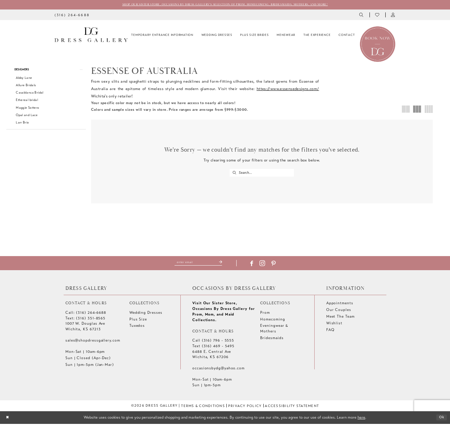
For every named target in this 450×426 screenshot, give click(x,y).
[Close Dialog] (8, 419)
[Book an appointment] (378, 44)
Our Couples (338, 312)
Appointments (339, 305)
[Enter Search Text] (262, 174)
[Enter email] (198, 264)
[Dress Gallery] (91, 35)
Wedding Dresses (145, 314)
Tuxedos (137, 328)
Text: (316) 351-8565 (85, 320)
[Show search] (362, 15)
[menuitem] (72, 15)
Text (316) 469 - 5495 (213, 348)
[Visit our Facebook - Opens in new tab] (255, 266)
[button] (393, 15)
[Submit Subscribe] (225, 264)
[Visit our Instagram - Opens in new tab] (266, 265)
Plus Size (138, 321)
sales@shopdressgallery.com (92, 342)
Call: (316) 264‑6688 (85, 314)
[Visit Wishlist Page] (377, 15)
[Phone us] (72, 15)
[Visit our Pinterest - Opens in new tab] (278, 266)
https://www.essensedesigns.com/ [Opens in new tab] (288, 89)
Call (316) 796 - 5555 (213, 342)
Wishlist (334, 325)
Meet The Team (340, 318)
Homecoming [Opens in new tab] (272, 321)
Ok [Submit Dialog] (441, 419)
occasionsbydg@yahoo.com (218, 370)
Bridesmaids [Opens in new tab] (271, 340)
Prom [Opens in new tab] (265, 314)
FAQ (330, 332)
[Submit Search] (234, 174)
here (361, 419)
